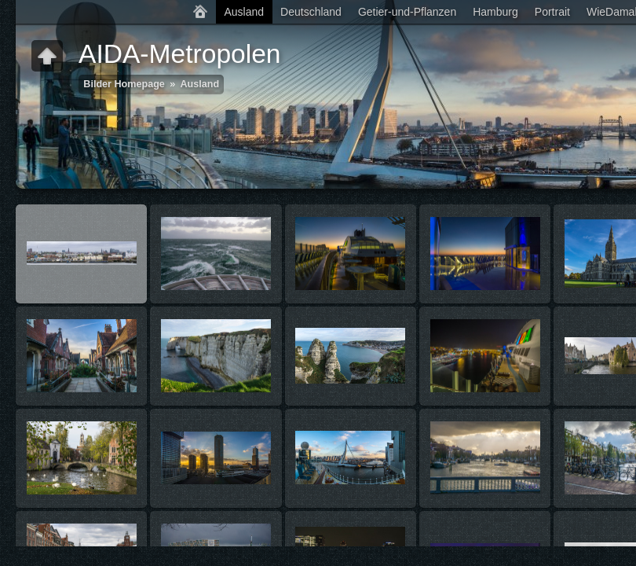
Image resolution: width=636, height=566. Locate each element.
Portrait (552, 12)
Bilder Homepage (124, 84)
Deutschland (311, 12)
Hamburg (495, 12)
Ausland (244, 12)
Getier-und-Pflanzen (407, 12)
